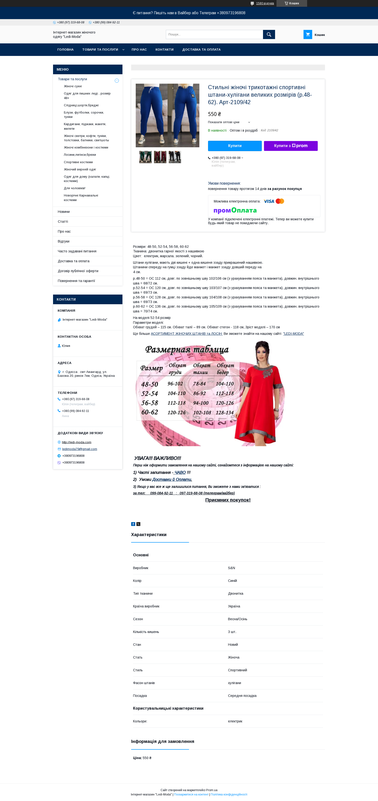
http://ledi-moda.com (76, 442)
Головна (65, 49)
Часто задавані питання (77, 251)
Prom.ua (211, 790)
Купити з (290, 146)
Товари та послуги (100, 49)
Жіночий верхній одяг (80, 169)
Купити (235, 146)
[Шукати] (269, 34)
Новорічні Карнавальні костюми (81, 198)
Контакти (164, 49)
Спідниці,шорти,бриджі (81, 105)
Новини (64, 212)
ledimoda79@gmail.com (79, 449)
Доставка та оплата (201, 49)
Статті (63, 221)
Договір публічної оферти (78, 271)
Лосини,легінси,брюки (80, 154)
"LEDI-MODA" (293, 334)
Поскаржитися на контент (191, 794)
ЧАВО (180, 472)
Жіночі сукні (73, 86)
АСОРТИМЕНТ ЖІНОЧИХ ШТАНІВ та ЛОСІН (187, 334)
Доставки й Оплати (171, 479)
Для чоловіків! (74, 188)
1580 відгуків (265, 3)
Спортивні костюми (78, 162)
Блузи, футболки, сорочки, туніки (84, 115)
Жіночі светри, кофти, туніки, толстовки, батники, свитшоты (86, 138)
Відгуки (63, 241)
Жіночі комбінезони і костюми (86, 147)
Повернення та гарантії (76, 281)
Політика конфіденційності (229, 794)
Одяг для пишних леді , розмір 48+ (87, 96)
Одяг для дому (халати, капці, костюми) (87, 179)
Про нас (139, 49)
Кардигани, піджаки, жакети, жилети (85, 126)
